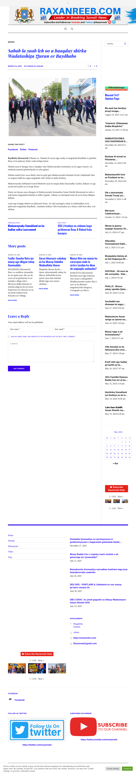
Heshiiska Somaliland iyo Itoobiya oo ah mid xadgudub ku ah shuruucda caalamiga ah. (116, 394)
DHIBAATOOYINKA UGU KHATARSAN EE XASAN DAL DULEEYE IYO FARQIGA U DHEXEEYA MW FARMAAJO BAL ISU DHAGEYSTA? (116, 140)
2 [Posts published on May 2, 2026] (125, 442)
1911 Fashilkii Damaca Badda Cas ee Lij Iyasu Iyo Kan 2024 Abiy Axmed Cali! (116, 379)
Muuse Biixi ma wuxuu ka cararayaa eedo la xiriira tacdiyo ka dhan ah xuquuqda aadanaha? (83, 263)
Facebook (13, 149)
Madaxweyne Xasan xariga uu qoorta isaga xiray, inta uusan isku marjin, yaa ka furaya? (116, 318)
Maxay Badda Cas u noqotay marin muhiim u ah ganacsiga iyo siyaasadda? (94, 555)
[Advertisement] (115, 69)
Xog (10, 557)
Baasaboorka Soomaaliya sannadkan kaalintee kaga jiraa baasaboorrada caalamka (99, 570)
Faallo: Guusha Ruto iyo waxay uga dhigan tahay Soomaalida (21, 261)
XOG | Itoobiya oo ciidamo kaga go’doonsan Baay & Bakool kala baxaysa (75, 229)
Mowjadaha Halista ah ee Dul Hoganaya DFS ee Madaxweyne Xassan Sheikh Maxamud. (116, 258)
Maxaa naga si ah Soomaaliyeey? (114, 333)
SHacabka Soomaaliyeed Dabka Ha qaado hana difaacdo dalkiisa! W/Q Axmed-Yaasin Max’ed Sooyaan (116, 242)
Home (10, 535)
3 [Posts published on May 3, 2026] (129, 442)
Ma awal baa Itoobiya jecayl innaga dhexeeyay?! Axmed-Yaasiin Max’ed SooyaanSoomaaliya (115, 110)
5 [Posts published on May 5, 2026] (110, 446)
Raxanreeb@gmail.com (85, 643)
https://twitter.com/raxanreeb (37, 745)
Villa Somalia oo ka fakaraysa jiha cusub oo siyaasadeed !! (115, 348)
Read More (12, 300)
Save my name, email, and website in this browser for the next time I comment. (43, 336)
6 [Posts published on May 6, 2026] (114, 446)
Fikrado (11, 541)
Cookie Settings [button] (113, 769)
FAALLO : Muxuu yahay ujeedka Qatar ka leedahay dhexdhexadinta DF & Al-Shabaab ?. (116, 288)
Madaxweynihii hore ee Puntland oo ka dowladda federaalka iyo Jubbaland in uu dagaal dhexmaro (115, 176)
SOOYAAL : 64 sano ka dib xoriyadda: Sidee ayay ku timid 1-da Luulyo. (116, 273)
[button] (120, 496)
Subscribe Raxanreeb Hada (116, 488)
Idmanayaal (13, 546)
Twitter (23, 149)
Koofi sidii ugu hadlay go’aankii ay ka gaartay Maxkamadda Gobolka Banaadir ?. (116, 363)
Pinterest (32, 149)
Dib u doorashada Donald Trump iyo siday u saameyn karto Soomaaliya (116, 194)
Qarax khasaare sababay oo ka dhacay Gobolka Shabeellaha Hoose (52, 261)
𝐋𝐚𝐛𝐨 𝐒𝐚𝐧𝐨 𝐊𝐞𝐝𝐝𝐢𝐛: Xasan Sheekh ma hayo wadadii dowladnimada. (114, 409)
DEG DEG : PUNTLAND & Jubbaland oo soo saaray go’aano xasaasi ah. (96, 586)
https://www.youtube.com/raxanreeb (99, 739)
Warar (11, 42)
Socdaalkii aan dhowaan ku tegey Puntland (114, 303)
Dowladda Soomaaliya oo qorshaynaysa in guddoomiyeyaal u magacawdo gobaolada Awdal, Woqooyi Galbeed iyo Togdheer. (95, 541)
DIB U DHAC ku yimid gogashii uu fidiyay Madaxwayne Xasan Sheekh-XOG (98, 601)
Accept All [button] (127, 769)
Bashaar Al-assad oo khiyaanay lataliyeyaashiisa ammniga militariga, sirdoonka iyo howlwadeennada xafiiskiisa (115, 158)
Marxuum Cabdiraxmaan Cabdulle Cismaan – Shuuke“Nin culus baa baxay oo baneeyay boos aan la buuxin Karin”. (116, 212)
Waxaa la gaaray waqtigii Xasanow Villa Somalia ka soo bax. (116, 227)
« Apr (115, 463)
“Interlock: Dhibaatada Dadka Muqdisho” (116, 124)
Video (10, 552)
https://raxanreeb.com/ (84, 638)
